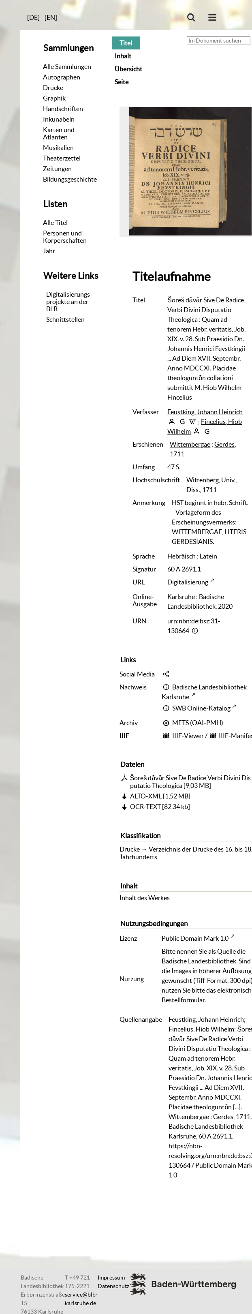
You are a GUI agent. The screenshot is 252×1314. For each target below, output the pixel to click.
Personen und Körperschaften (65, 236)
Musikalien (58, 147)
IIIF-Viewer (188, 735)
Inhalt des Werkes (145, 897)
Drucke (53, 87)
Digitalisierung (187, 582)
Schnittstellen (65, 319)
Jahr (49, 251)
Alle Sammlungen (67, 66)
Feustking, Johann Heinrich (205, 411)
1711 (177, 454)
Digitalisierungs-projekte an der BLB (69, 301)
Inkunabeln (59, 119)
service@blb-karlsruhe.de (81, 1298)
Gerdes (224, 444)
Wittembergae (190, 444)
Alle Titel (55, 222)
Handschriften (63, 108)
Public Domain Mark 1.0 (195, 938)
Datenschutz (113, 1286)
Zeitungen (57, 168)
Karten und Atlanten (59, 133)
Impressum (111, 1277)
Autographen (61, 77)
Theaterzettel (62, 158)
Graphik (54, 98)
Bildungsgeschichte (70, 179)
